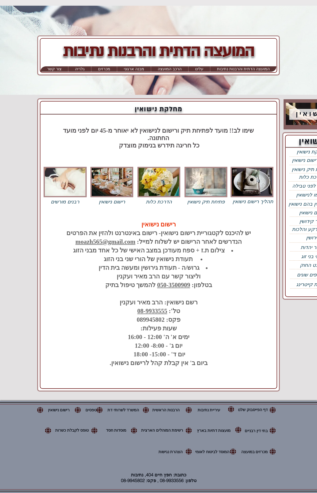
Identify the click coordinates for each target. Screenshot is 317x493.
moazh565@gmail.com (105, 241)
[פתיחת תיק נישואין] (206, 201)
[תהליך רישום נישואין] (253, 201)
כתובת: (179, 475)
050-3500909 (173, 285)
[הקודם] (288, 114)
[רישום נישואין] (112, 201)
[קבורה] (316, 123)
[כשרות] (303, 123)
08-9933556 (172, 480)
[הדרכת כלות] (158, 201)
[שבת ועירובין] (312, 123)
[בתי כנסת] (307, 123)
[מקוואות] (299, 123)
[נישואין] (294, 124)
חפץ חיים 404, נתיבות (152, 475)
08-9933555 (152, 311)
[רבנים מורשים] (64, 201)
